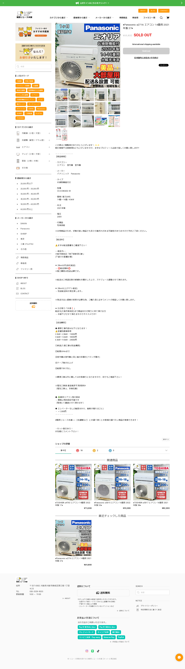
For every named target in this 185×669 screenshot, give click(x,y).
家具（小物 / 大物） (31, 161)
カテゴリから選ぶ (59, 17)
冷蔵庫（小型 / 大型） (31, 133)
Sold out (146, 51)
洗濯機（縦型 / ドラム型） (33, 140)
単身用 (135, 18)
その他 (25, 168)
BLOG (153, 11)
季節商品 (123, 18)
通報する (166, 439)
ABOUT (143, 11)
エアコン (26, 147)
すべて (63, 450)
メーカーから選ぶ (104, 17)
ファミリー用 (149, 18)
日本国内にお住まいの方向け (146, 58)
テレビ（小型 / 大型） (31, 154)
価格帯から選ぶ (81, 17)
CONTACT (164, 11)
